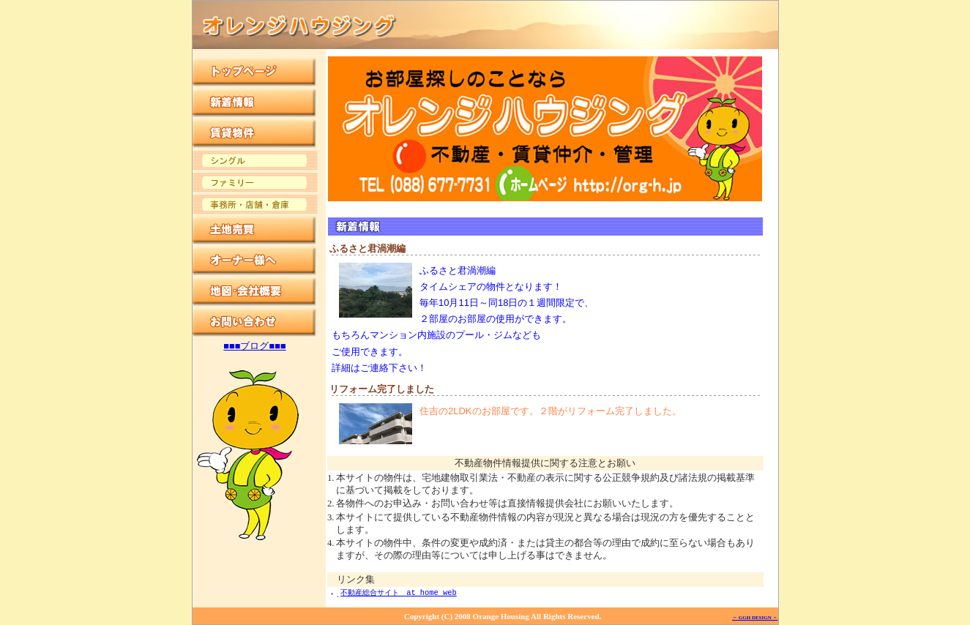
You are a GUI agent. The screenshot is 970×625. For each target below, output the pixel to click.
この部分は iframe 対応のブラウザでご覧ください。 (259, 316)
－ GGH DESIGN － (754, 618)
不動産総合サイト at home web (398, 593)
